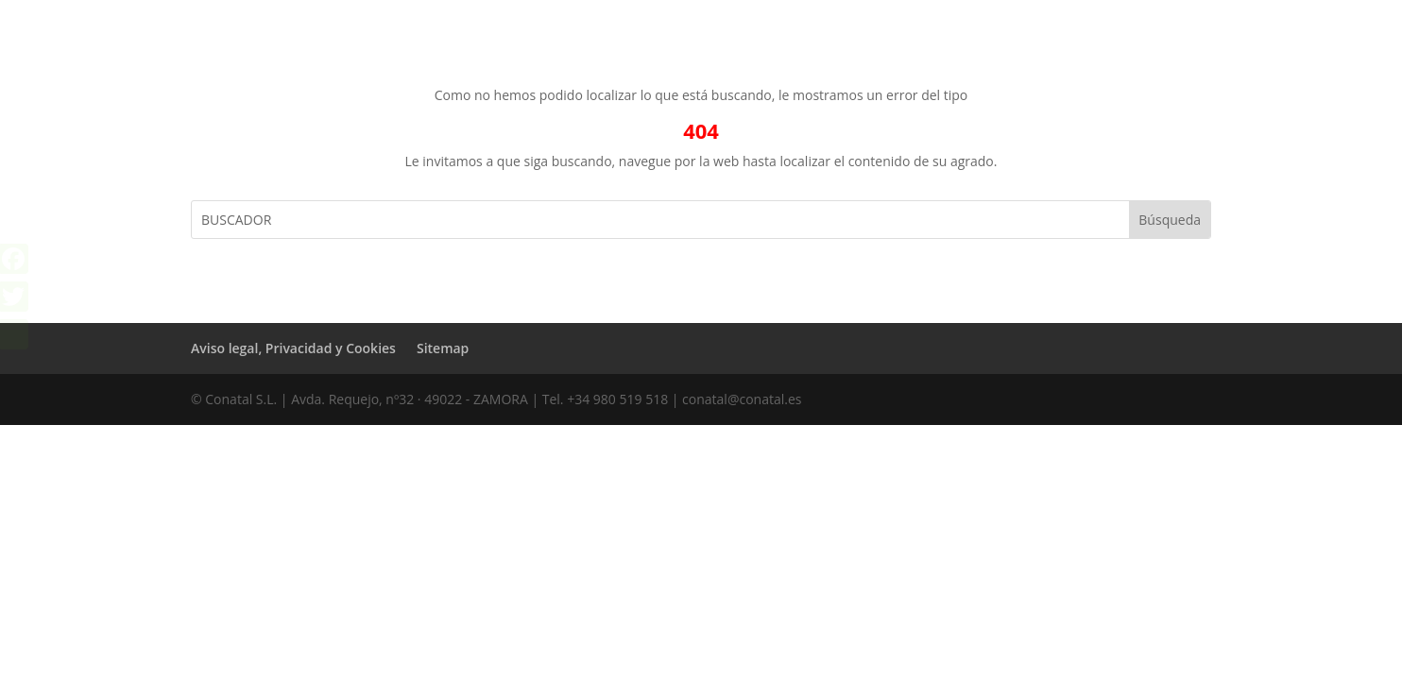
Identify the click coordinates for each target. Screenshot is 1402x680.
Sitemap (443, 348)
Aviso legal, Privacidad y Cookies (293, 348)
